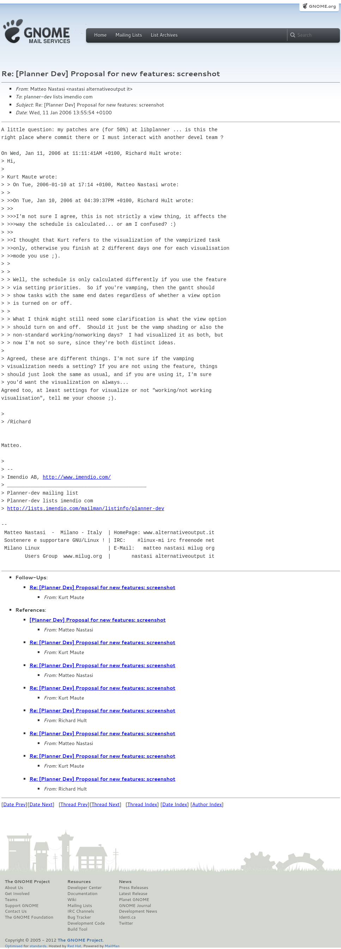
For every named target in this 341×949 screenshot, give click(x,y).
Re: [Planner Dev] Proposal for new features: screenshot (103, 587)
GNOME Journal (135, 905)
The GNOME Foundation (29, 917)
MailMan (112, 945)
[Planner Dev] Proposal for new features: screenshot (98, 619)
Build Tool (77, 929)
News (125, 881)
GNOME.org (322, 6)
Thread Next (105, 804)
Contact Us (16, 911)
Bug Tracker (79, 917)
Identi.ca (127, 917)
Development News (138, 911)
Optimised (14, 945)
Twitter (126, 923)
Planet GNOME (134, 899)
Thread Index (142, 804)
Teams (11, 899)
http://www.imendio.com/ (77, 477)
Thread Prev (74, 804)
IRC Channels (80, 911)
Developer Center (84, 887)
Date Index (174, 804)
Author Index (207, 804)
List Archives (164, 35)
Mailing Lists (128, 35)
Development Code (86, 923)
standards (38, 945)
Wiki (71, 899)
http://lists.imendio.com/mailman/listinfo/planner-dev (85, 508)
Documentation (82, 893)
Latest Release (133, 893)
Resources (79, 881)
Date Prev (14, 804)
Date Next (41, 804)
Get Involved (17, 893)
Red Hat (74, 945)
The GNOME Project (27, 881)
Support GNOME (22, 905)
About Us (14, 887)
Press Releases (133, 887)
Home (100, 35)
